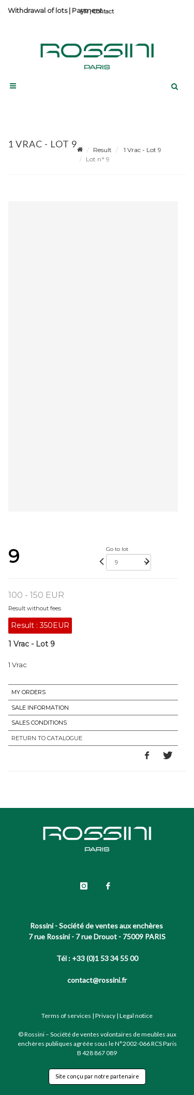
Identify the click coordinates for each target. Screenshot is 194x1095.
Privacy (105, 1015)
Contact (103, 11)
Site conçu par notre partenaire (97, 1076)
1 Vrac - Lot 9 (141, 150)
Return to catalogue (46, 738)
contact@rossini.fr (97, 980)
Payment (87, 10)
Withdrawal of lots (37, 10)
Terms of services (66, 1015)
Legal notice (136, 1015)
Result (102, 150)
